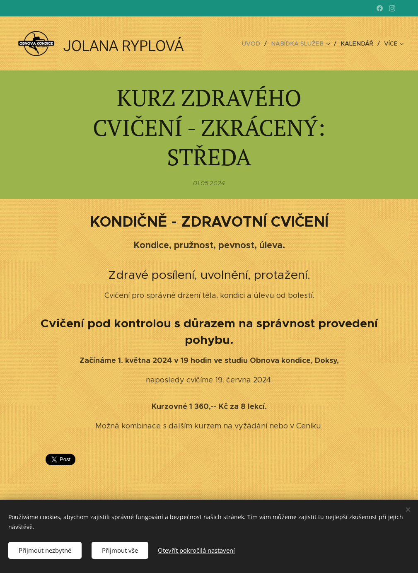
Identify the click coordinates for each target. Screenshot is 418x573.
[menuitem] (257, 43)
